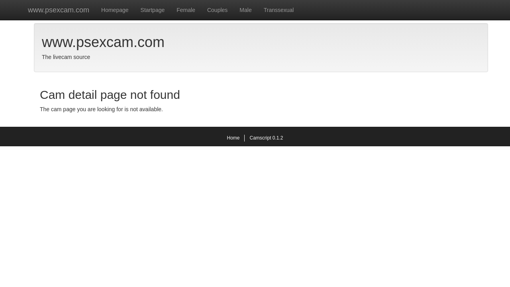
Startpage (153, 10)
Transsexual (279, 10)
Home (233, 138)
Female (186, 10)
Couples (217, 10)
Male (245, 10)
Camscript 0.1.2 (266, 138)
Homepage (115, 10)
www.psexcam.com (58, 10)
